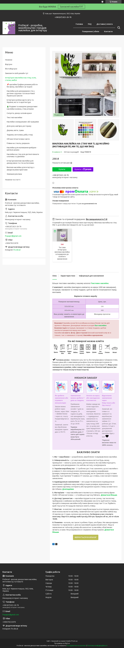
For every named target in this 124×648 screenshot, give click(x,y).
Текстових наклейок (99, 283)
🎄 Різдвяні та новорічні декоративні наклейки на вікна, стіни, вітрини (22, 108)
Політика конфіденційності (97, 645)
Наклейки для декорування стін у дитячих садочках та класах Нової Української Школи (21, 93)
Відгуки (8, 64)
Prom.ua (74, 641)
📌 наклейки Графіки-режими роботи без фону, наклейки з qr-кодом (22, 85)
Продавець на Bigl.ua (62, 643)
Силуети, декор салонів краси (19, 113)
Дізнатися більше (109, 495)
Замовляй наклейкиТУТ (71, 7)
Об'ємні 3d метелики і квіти (18, 139)
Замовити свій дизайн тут (16, 73)
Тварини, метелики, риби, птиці (20, 135)
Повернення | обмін (90, 31)
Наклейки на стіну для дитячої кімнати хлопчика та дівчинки (23, 155)
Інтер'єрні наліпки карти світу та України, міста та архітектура (20, 101)
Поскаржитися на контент (76, 645)
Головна (79, 24)
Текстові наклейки (14, 117)
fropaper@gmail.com (13, 236)
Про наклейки (100, 325)
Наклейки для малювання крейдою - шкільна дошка (22, 149)
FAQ (89, 24)
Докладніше (68, 489)
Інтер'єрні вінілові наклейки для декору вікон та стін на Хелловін (20, 162)
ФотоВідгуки (11, 69)
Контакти (108, 31)
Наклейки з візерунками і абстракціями (23, 122)
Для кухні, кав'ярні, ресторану (19, 126)
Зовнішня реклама (14, 174)
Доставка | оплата (105, 24)
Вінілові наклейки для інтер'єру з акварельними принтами (20, 168)
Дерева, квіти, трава (15, 130)
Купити (62, 169)
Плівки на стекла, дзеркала (18, 143)
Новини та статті (12, 180)
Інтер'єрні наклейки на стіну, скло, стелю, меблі (20, 79)
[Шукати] (118, 27)
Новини (8, 60)
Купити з (83, 169)
